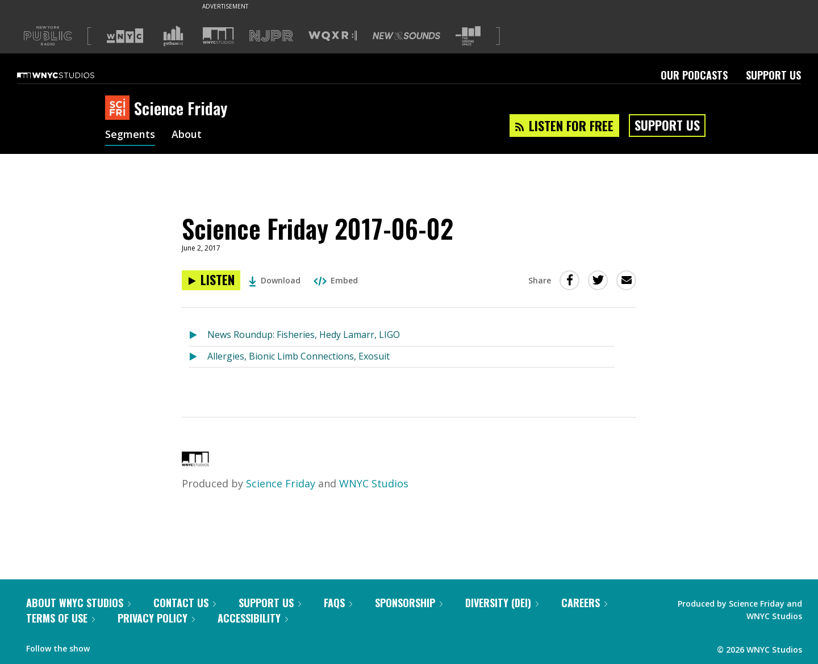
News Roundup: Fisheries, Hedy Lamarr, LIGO (303, 334)
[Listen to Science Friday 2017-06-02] (211, 280)
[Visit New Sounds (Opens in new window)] (406, 36)
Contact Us (184, 602)
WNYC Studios (373, 483)
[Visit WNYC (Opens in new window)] (125, 35)
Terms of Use (60, 618)
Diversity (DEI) (502, 602)
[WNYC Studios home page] (70, 75)
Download (275, 280)
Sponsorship (409, 602)
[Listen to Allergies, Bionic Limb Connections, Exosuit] (198, 357)
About (187, 135)
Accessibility (253, 618)
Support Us (773, 75)
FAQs (338, 602)
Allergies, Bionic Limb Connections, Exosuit (298, 356)
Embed (336, 280)
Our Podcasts (694, 75)
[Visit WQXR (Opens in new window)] (332, 36)
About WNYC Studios (78, 602)
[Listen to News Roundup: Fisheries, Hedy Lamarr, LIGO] (198, 335)
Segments (130, 135)
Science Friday (280, 483)
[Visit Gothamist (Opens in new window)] (173, 36)
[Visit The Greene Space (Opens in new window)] (468, 36)
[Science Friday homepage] (119, 108)
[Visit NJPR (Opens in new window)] (271, 36)
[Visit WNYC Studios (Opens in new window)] (218, 35)
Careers (584, 602)
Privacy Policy (156, 618)
